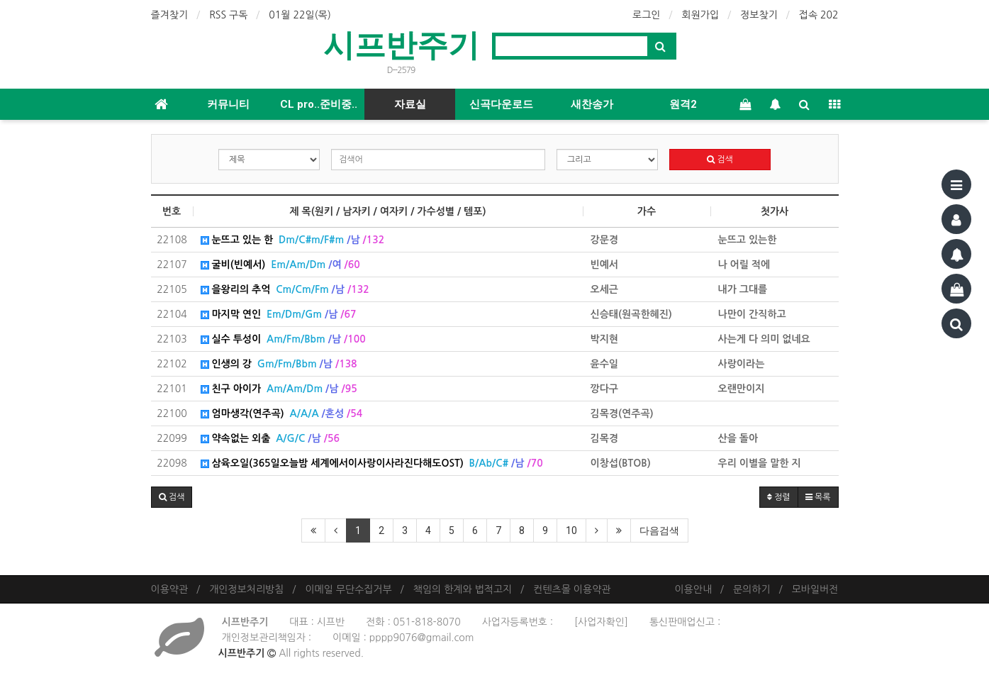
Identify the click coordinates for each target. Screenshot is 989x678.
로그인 (646, 15)
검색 (720, 159)
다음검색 (659, 530)
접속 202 (819, 15)
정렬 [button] (778, 497)
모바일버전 (815, 589)
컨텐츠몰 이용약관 (571, 589)
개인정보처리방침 (246, 589)
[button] (172, 497)
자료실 (410, 104)
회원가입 (701, 15)
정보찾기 (759, 15)
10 (571, 530)
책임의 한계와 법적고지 (462, 589)
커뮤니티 (228, 104)
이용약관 (170, 589)
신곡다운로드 (501, 104)
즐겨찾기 (170, 15)
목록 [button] (818, 497)
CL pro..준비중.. (318, 104)
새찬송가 (592, 104)
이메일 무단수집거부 (348, 589)
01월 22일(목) (300, 15)
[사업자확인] (601, 622)
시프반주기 (401, 45)
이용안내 (693, 589)
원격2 (683, 104)
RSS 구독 (228, 15)
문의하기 (752, 589)
